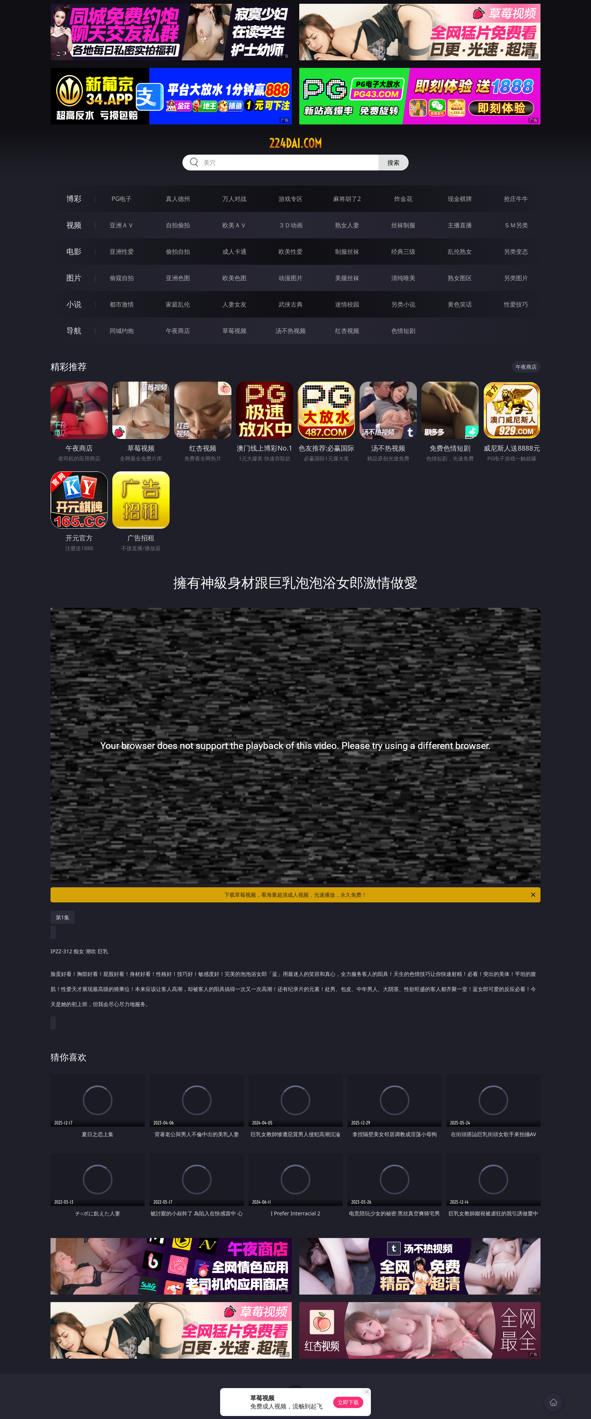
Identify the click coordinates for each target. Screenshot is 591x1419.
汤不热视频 (291, 331)
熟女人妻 (347, 225)
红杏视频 (347, 331)
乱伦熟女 (460, 251)
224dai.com (295, 143)
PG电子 (122, 199)
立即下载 (348, 1402)
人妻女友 (234, 304)
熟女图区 (460, 278)
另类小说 (403, 304)
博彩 (73, 198)
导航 (73, 330)
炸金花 (403, 199)
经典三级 (403, 251)
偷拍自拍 (178, 251)
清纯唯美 (403, 278)
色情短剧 (403, 331)
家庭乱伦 (178, 304)
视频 (73, 225)
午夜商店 (178, 331)
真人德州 (178, 199)
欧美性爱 (291, 251)
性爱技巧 (516, 304)
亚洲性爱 (122, 251)
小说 (73, 304)
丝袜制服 (403, 225)
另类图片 (516, 278)
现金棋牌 (460, 199)
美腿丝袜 (347, 278)
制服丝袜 (347, 251)
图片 (73, 278)
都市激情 (122, 304)
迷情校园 (347, 304)
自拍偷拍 (178, 225)
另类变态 (516, 251)
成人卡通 (234, 251)
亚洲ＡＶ (122, 225)
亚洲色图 (178, 278)
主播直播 (460, 225)
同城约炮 (122, 331)
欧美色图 (234, 278)
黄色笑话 (460, 304)
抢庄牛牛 (516, 199)
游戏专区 (291, 199)
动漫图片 (291, 278)
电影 (73, 251)
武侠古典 (291, 304)
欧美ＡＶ (234, 225)
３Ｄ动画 (291, 225)
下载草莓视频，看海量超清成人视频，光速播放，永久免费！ (380, 894)
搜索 (393, 162)
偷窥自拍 (122, 278)
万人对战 (234, 199)
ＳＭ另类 (516, 225)
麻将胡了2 (347, 199)
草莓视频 (234, 331)
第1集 (62, 917)
